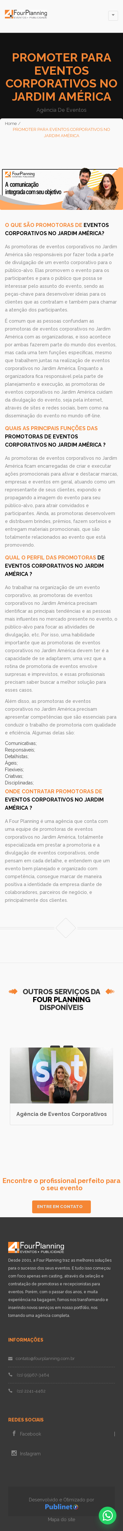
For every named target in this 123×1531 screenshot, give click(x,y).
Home (11, 123)
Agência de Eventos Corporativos (61, 1114)
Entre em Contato (60, 1206)
